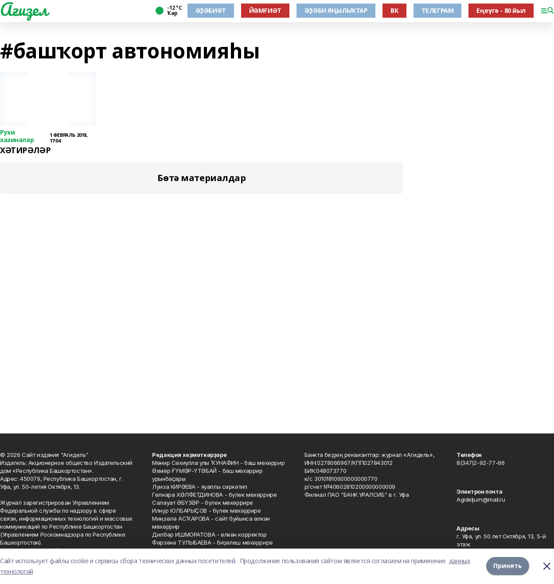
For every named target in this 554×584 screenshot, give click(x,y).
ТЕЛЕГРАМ (437, 10)
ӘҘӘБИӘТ (210, 10)
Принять (507, 566)
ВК (394, 10)
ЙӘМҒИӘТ (265, 10)
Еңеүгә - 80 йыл (501, 10)
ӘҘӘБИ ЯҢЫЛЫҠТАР (336, 10)
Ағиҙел (23, 9)
